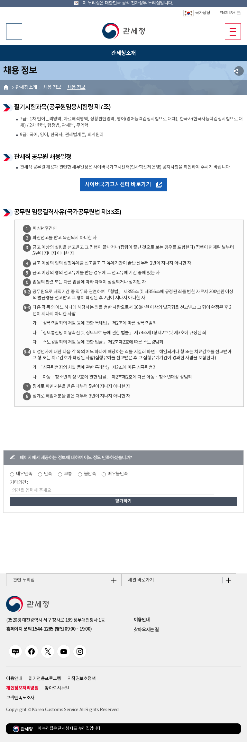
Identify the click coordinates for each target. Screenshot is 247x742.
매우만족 (24, 473)
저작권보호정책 (82, 678)
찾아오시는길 (57, 688)
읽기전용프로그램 (45, 678)
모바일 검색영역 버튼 (14, 31)
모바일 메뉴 (230, 31)
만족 (48, 473)
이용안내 (142, 620)
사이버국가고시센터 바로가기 (123, 184)
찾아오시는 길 (146, 630)
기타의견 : (19, 482)
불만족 (90, 473)
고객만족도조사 (20, 698)
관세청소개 (26, 87)
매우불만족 (118, 473)
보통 (68, 473)
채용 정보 (52, 87)
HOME (6, 88)
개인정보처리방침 (22, 688)
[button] (123, 31)
